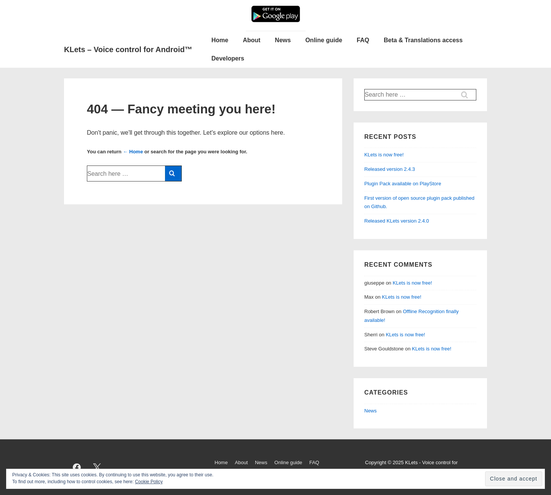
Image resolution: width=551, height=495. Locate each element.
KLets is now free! (384, 155)
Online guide (323, 40)
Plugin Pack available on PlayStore (402, 183)
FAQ (363, 40)
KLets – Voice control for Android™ (128, 49)
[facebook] (77, 467)
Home (219, 40)
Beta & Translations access (423, 40)
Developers (227, 58)
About (251, 40)
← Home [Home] (133, 151)
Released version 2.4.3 (389, 169)
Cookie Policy (149, 481)
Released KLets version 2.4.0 (396, 221)
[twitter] (97, 467)
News (283, 40)
